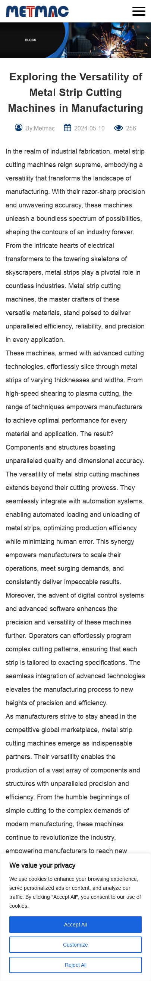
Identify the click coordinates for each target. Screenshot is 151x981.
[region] (75, 917)
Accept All (75, 925)
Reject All (75, 965)
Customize (75, 945)
